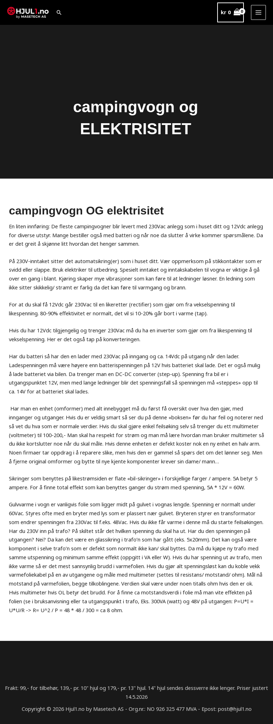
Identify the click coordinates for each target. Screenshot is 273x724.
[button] (60, 12)
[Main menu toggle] (258, 12)
